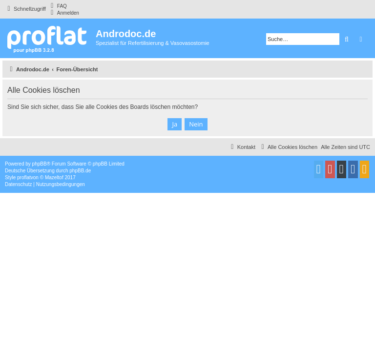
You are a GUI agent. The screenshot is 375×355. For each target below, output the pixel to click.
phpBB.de (80, 170)
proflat (24, 177)
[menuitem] (57, 5)
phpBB (39, 164)
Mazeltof (54, 177)
